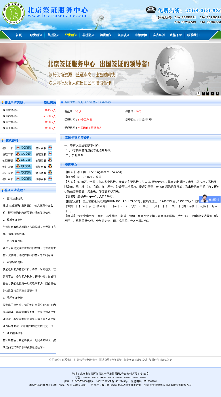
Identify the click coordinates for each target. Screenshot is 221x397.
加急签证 (129, 359)
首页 (19, 35)
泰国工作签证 (11, 128)
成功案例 (158, 35)
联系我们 (193, 35)
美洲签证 (54, 35)
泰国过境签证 (11, 122)
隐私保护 (166, 359)
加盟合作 (154, 359)
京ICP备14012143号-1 (117, 381)
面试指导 (104, 359)
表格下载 (176, 35)
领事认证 (123, 35)
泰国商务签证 (11, 116)
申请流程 (91, 359)
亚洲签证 (71, 35)
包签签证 (116, 359)
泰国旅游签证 (11, 110)
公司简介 (54, 359)
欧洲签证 (36, 35)
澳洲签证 (106, 35)
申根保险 (141, 35)
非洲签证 (88, 35)
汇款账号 (79, 359)
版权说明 (141, 359)
